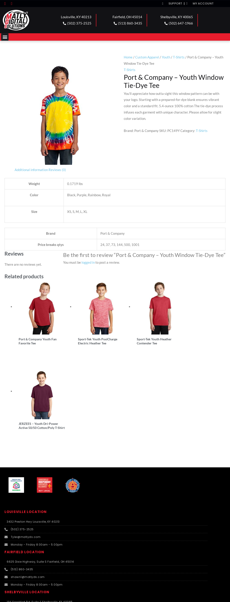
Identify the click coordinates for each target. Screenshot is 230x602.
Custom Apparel (147, 57)
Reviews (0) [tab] (57, 170)
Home (128, 57)
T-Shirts (179, 57)
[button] (5, 37)
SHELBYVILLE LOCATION (26, 507)
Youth (166, 57)
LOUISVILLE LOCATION (25, 427)
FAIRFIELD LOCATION (24, 467)
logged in (88, 262)
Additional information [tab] (31, 170)
